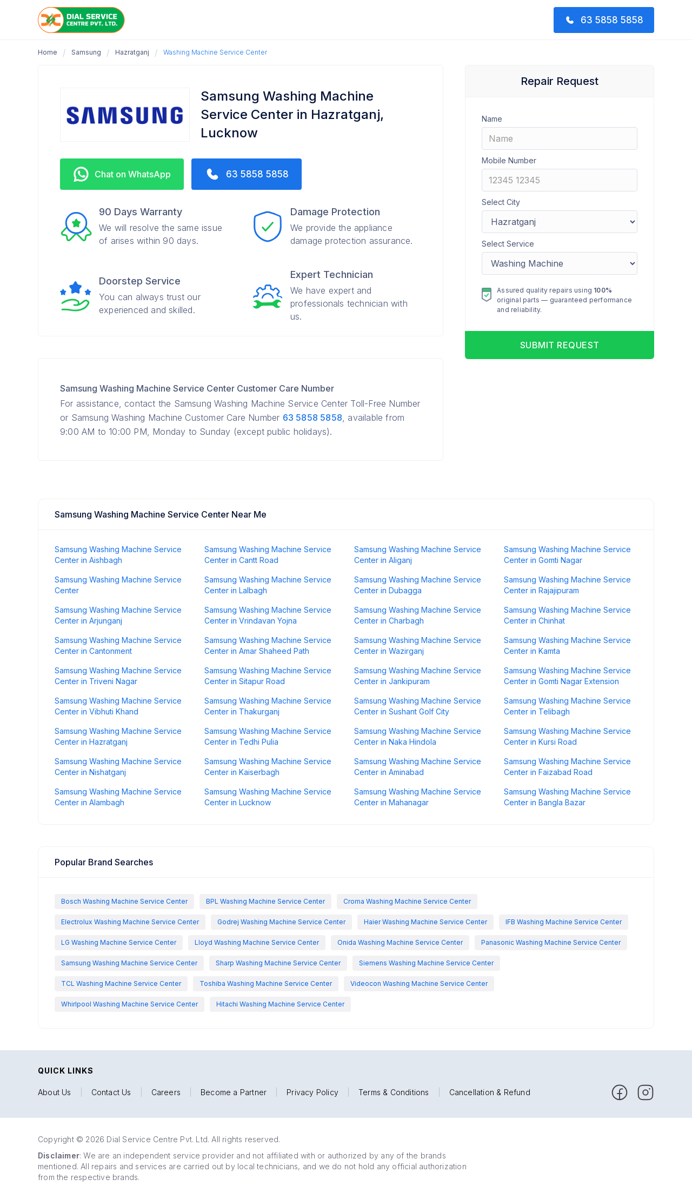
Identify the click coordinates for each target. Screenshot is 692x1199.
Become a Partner (234, 1092)
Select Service (508, 243)
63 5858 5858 (312, 417)
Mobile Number (509, 160)
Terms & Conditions (393, 1092)
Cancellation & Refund (489, 1092)
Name (492, 118)
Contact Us (111, 1092)
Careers (166, 1092)
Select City (501, 202)
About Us (54, 1092)
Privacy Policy (312, 1092)
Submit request (560, 345)
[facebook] (619, 1092)
